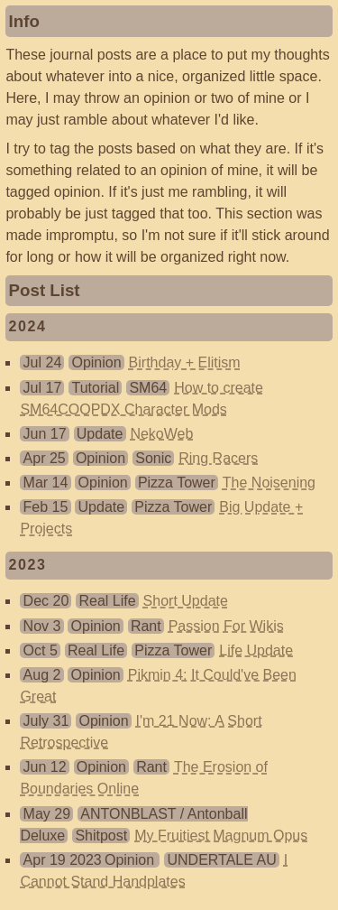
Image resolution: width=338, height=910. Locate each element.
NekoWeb (161, 433)
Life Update (256, 650)
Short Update (185, 600)
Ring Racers (218, 458)
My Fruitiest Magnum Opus (220, 835)
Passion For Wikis (226, 626)
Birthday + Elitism (185, 362)
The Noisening (269, 482)
